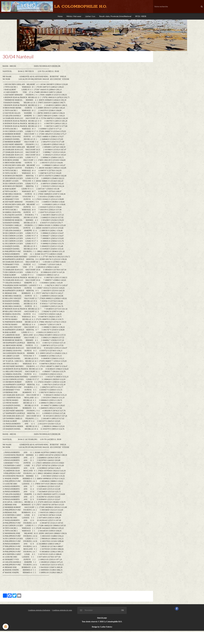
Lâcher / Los (90, 16)
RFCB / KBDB (140, 16)
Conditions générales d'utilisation (39, 611)
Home (60, 16)
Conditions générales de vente (62, 611)
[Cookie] (6, 627)
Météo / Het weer (74, 16)
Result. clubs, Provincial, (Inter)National (115, 16)
